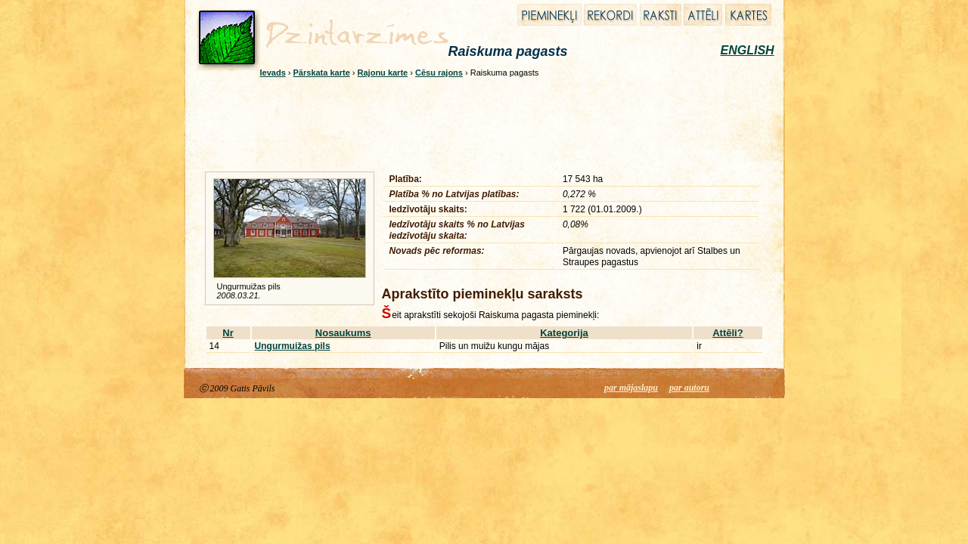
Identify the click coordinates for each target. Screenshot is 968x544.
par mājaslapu (631, 387)
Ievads (273, 72)
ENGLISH (747, 50)
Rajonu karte (383, 72)
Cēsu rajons (439, 72)
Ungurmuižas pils (292, 346)
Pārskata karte (321, 72)
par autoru (689, 387)
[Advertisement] (474, 122)
